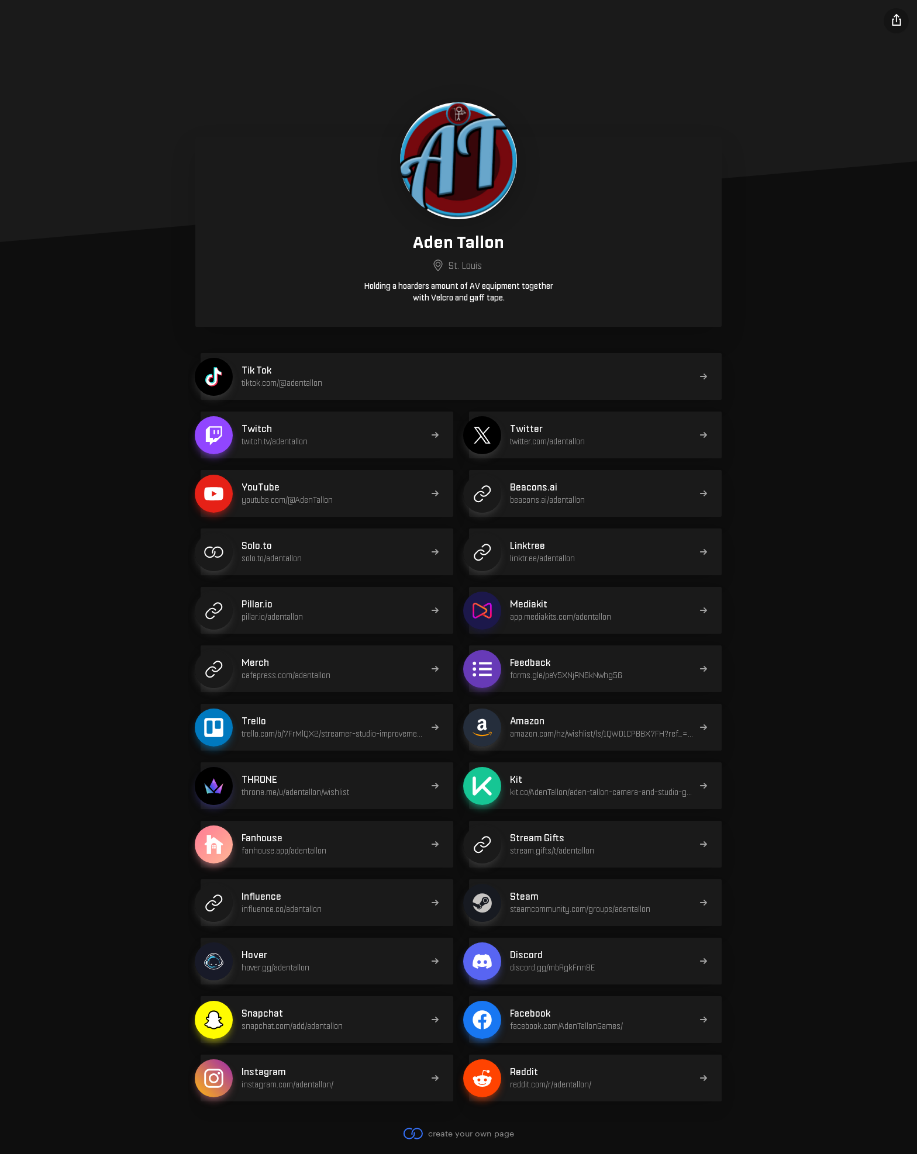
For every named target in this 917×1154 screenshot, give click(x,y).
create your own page (458, 1133)
